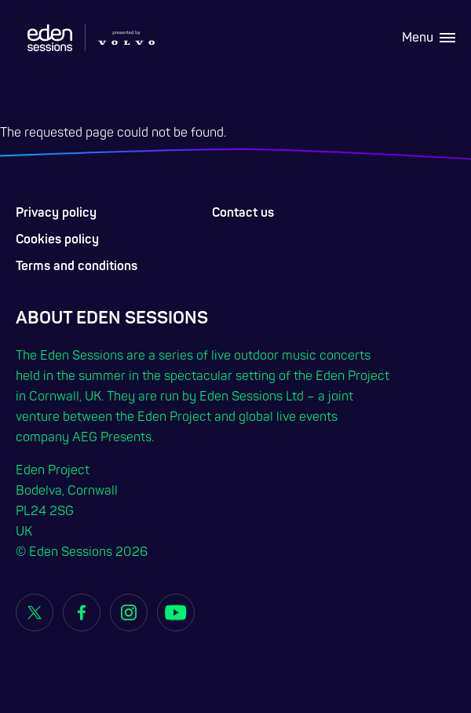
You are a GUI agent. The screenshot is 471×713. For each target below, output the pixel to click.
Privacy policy (56, 213)
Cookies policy (57, 239)
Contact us (243, 213)
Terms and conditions (76, 266)
